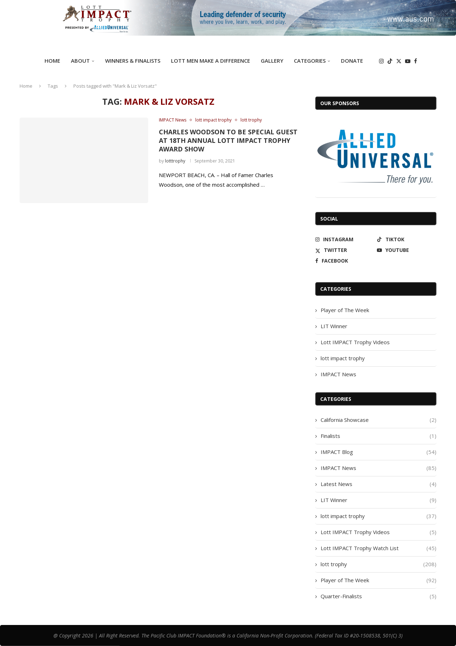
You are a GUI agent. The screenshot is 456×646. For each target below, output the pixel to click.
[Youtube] (407, 61)
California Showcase (378, 420)
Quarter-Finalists (378, 596)
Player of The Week (345, 310)
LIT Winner (334, 326)
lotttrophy (175, 161)
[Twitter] (398, 61)
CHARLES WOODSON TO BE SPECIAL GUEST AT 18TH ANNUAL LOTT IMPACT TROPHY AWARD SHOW (228, 141)
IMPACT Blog (378, 452)
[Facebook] (415, 61)
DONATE (352, 60)
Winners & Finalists (132, 60)
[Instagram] (381, 61)
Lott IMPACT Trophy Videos (355, 342)
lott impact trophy (343, 358)
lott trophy (378, 564)
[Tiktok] (390, 61)
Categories (310, 60)
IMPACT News (338, 374)
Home (52, 60)
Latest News (378, 484)
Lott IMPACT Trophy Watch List (378, 548)
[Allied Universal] (375, 156)
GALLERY (272, 60)
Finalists (378, 436)
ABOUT (80, 60)
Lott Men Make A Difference (210, 60)
